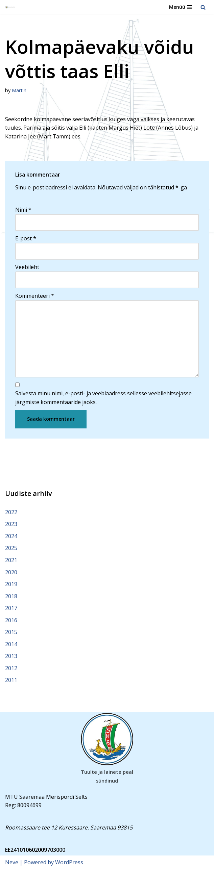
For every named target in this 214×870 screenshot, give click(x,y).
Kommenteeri (34, 295)
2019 (11, 584)
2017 (11, 608)
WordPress (69, 863)
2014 (11, 644)
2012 (11, 669)
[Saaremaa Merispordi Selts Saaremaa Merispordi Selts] (10, 7)
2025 (11, 548)
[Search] (203, 7)
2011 (11, 680)
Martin (19, 90)
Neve (11, 863)
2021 (11, 560)
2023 (11, 524)
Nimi (23, 209)
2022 (11, 512)
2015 (11, 632)
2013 (11, 656)
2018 (11, 596)
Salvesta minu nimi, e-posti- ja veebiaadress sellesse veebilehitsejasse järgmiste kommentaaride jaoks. (103, 398)
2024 (11, 536)
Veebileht (27, 267)
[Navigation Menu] (180, 7)
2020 (11, 572)
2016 (11, 620)
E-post (25, 238)
